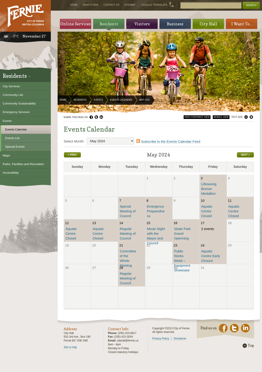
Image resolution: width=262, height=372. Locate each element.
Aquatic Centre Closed (207, 211)
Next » (245, 154)
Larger (251, 117)
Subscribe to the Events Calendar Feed (170, 141)
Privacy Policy (160, 338)
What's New (90, 4)
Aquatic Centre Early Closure (210, 256)
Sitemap (129, 4)
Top (251, 346)
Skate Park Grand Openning (182, 233)
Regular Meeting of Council (128, 233)
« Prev (72, 154)
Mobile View (221, 117)
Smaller (246, 117)
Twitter (96, 117)
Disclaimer (180, 338)
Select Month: (74, 141)
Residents (80, 100)
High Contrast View (197, 117)
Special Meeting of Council (128, 211)
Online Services (75, 23)
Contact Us (111, 4)
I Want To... (241, 23)
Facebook (91, 117)
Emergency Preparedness (155, 211)
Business (175, 23)
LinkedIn (101, 117)
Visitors (142, 23)
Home (63, 100)
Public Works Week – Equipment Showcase (182, 260)
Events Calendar (121, 100)
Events (98, 100)
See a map (70, 347)
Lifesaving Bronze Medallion (209, 188)
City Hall (208, 23)
